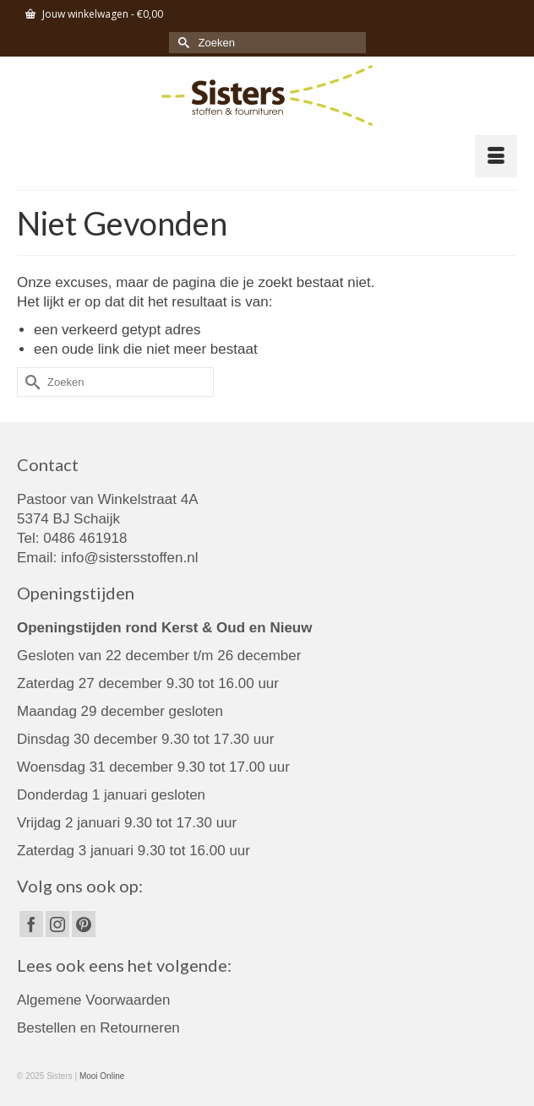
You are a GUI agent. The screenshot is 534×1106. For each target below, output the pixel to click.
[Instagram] (57, 924)
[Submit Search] (181, 42)
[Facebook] (31, 924)
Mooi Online (101, 1076)
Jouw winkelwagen (94, 14)
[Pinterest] (83, 924)
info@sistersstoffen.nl (129, 558)
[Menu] (496, 156)
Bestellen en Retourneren (98, 1028)
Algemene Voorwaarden (93, 1000)
